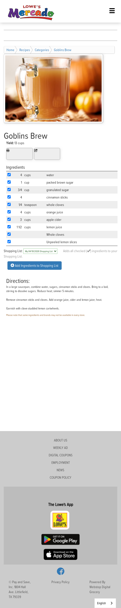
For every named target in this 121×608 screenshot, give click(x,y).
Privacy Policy (60, 581)
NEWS (60, 470)
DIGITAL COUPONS (61, 455)
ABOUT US (60, 440)
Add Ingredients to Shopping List (34, 265)
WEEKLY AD (60, 447)
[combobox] (105, 603)
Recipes (24, 49)
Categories (42, 49)
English (101, 603)
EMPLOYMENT (60, 462)
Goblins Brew (62, 49)
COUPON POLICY (60, 477)
